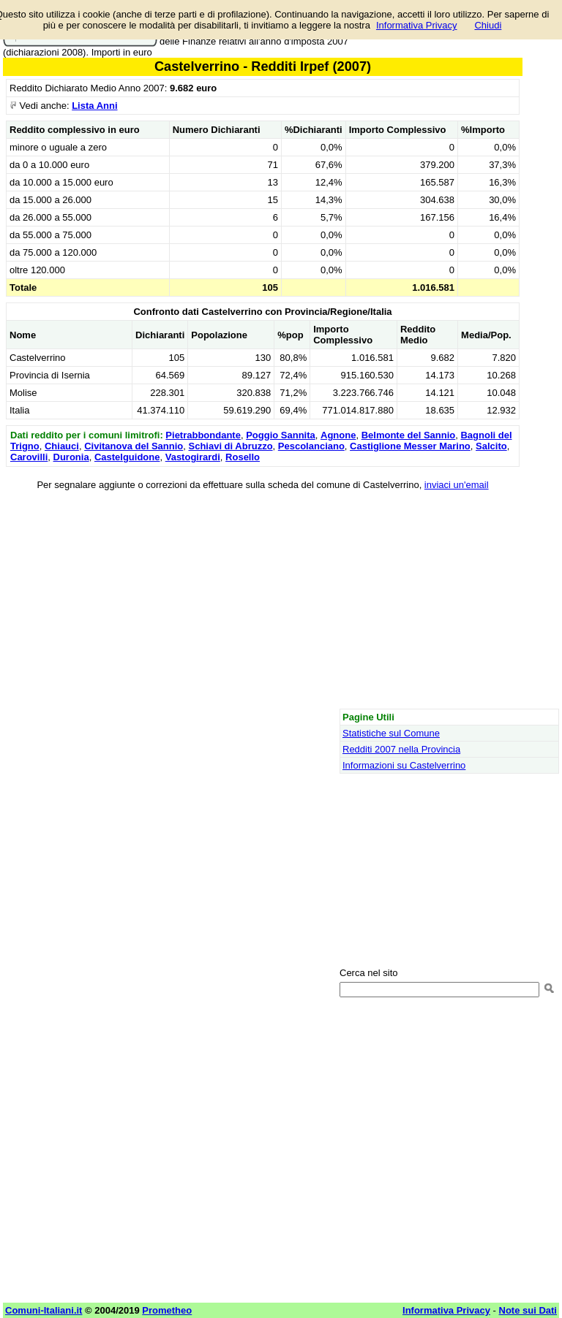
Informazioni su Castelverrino (403, 765)
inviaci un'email (456, 484)
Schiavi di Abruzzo (230, 446)
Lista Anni (94, 105)
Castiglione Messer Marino (410, 446)
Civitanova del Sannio (133, 446)
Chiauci (62, 446)
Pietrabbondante (203, 435)
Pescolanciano (311, 446)
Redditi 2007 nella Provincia (401, 749)
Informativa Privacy (416, 25)
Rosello (242, 457)
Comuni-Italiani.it (43, 1310)
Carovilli (29, 457)
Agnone (338, 435)
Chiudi (487, 25)
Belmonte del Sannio (408, 435)
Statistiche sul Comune (391, 733)
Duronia (71, 457)
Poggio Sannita (280, 435)
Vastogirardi (192, 457)
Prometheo (167, 1310)
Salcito (491, 446)
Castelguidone (127, 457)
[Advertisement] (262, 602)
